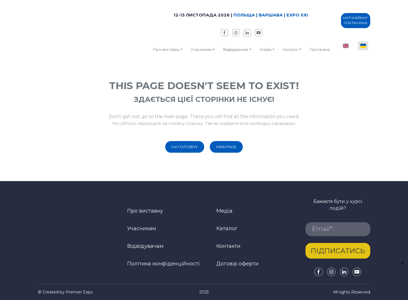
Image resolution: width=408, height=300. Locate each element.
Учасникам (201, 49)
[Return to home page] (81, 31)
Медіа (265, 49)
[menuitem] (346, 46)
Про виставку (166, 49)
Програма (320, 49)
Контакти (228, 246)
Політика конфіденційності (163, 264)
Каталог (227, 228)
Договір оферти (237, 264)
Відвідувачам (235, 49)
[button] (224, 32)
